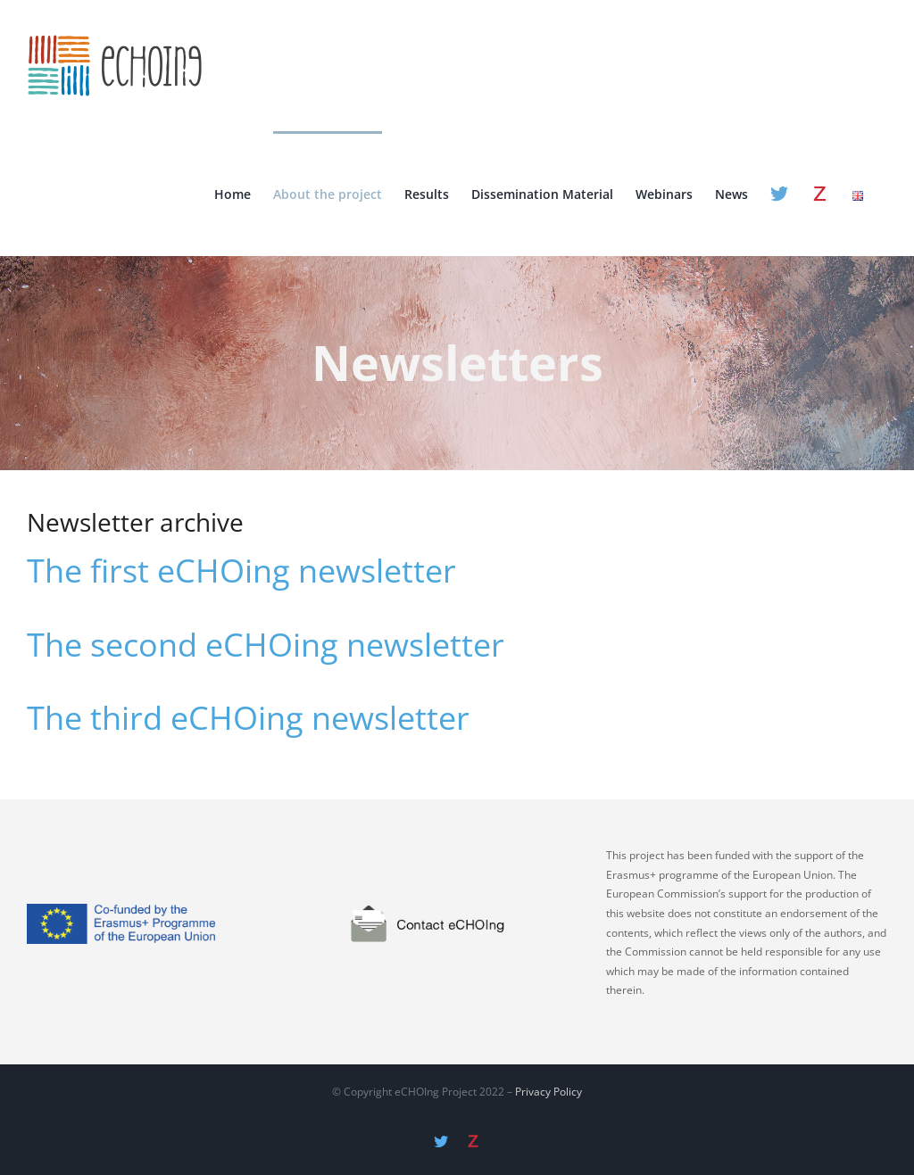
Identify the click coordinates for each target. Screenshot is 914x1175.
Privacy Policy (548, 1091)
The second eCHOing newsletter (265, 644)
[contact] (457, 867)
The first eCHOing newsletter (241, 570)
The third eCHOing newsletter (248, 719)
